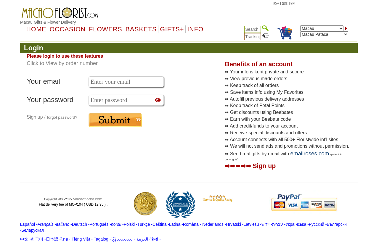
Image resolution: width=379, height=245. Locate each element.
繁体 (285, 3)
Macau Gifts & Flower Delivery (48, 22)
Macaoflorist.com (87, 199)
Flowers (105, 29)
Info (195, 29)
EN (292, 3)
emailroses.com (309, 153)
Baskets (141, 29)
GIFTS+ (172, 29)
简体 (276, 3)
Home (36, 29)
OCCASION (68, 29)
